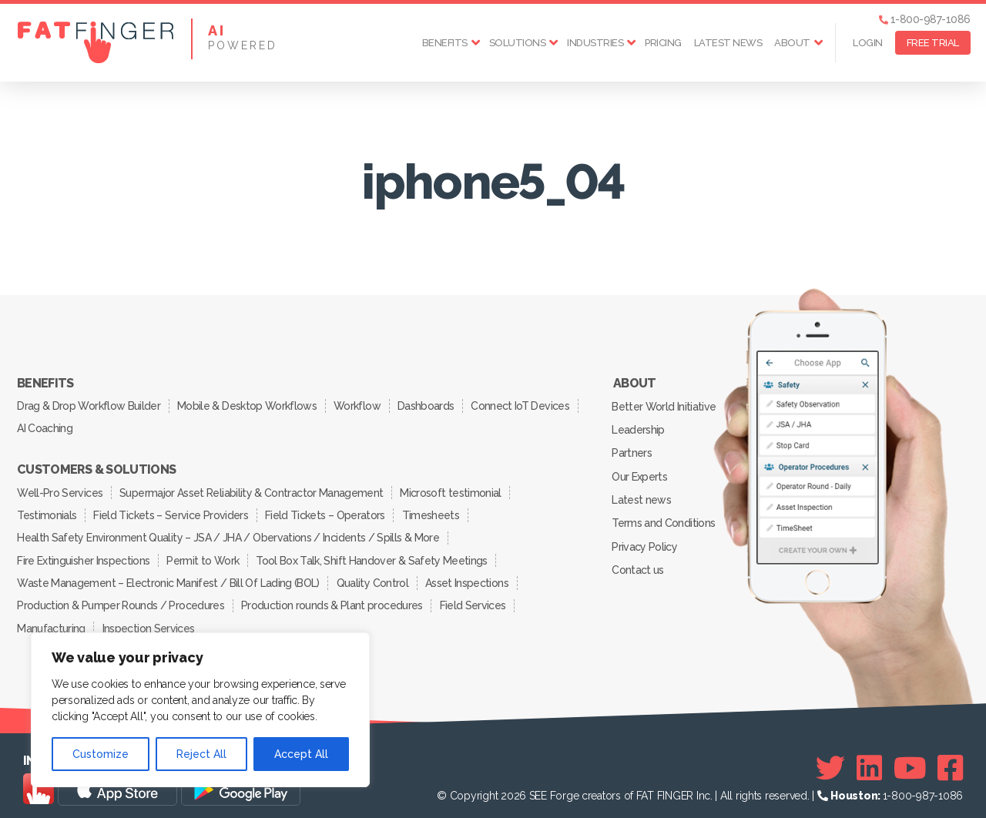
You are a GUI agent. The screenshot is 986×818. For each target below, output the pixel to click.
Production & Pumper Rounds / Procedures (121, 596)
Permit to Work (205, 553)
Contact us (638, 561)
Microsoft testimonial (453, 488)
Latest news (728, 43)
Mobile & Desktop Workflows (248, 404)
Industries (595, 43)
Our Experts (640, 472)
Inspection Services (150, 618)
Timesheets (434, 510)
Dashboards (430, 404)
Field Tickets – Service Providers (173, 510)
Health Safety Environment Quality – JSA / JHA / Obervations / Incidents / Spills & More (228, 531)
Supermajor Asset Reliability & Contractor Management (253, 488)
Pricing (663, 43)
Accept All (301, 754)
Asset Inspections (469, 574)
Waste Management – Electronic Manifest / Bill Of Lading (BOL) (168, 574)
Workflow (360, 404)
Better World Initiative (664, 405)
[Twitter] (830, 757)
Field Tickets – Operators (327, 510)
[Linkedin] (869, 757)
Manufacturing (52, 618)
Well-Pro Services (60, 488)
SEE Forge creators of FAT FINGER (611, 785)
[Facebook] (950, 757)
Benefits (445, 43)
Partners (632, 450)
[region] (200, 709)
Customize (100, 754)
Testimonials (47, 510)
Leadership (638, 427)
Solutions (517, 43)
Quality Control (373, 574)
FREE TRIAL (933, 43)
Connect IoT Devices (526, 404)
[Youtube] (910, 757)
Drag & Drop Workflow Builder (89, 404)
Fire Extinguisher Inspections (84, 553)
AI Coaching (45, 426)
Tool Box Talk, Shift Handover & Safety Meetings (374, 553)
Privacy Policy (645, 539)
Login (868, 43)
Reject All (201, 754)
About (792, 43)
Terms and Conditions (664, 517)
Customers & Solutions (96, 467)
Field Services (475, 596)
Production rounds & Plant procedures (333, 596)
